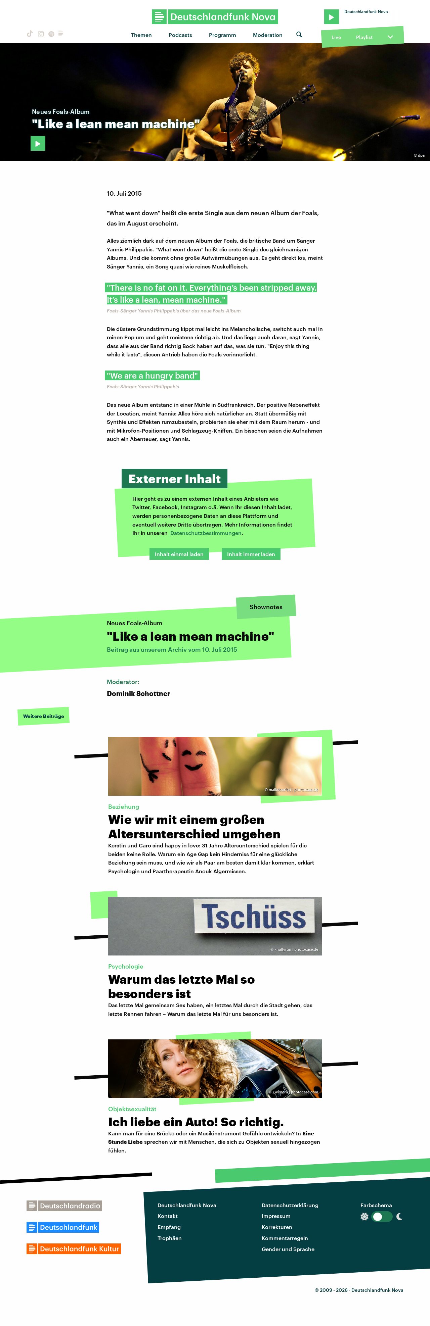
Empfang (169, 1227)
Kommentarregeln (285, 1238)
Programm (222, 35)
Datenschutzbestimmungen (206, 533)
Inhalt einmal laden (179, 554)
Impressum (276, 1216)
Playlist (364, 37)
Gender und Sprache (288, 1249)
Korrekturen (277, 1227)
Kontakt (168, 1216)
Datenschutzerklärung (290, 1205)
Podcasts (180, 35)
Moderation (268, 35)
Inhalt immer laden (251, 554)
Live (336, 37)
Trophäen (170, 1238)
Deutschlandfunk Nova (187, 1205)
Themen (141, 35)
